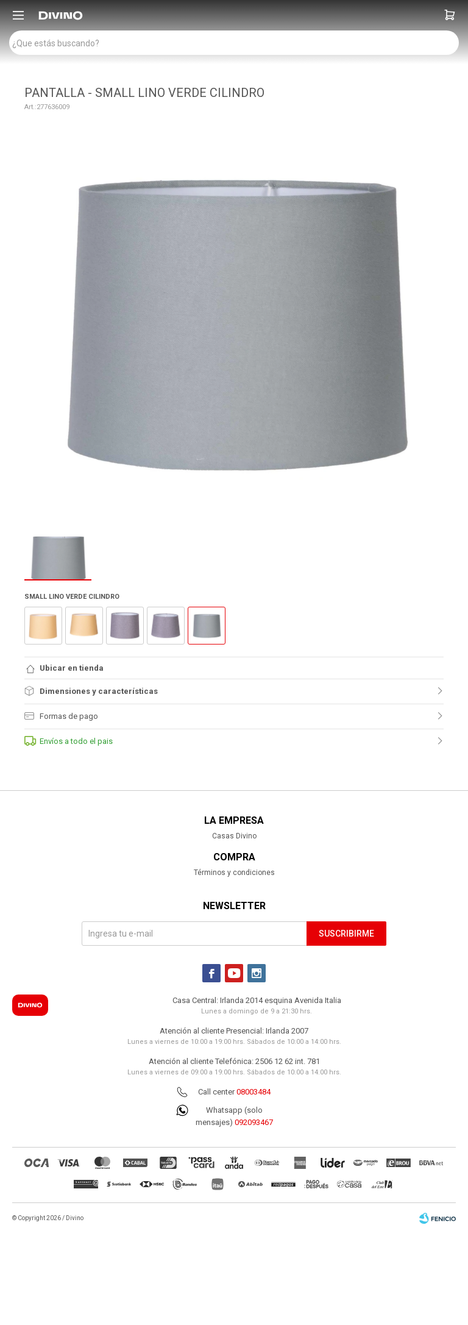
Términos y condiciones (234, 872)
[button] (449, 15)
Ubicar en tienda (72, 668)
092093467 (254, 1122)
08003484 (253, 1091)
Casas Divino (234, 836)
